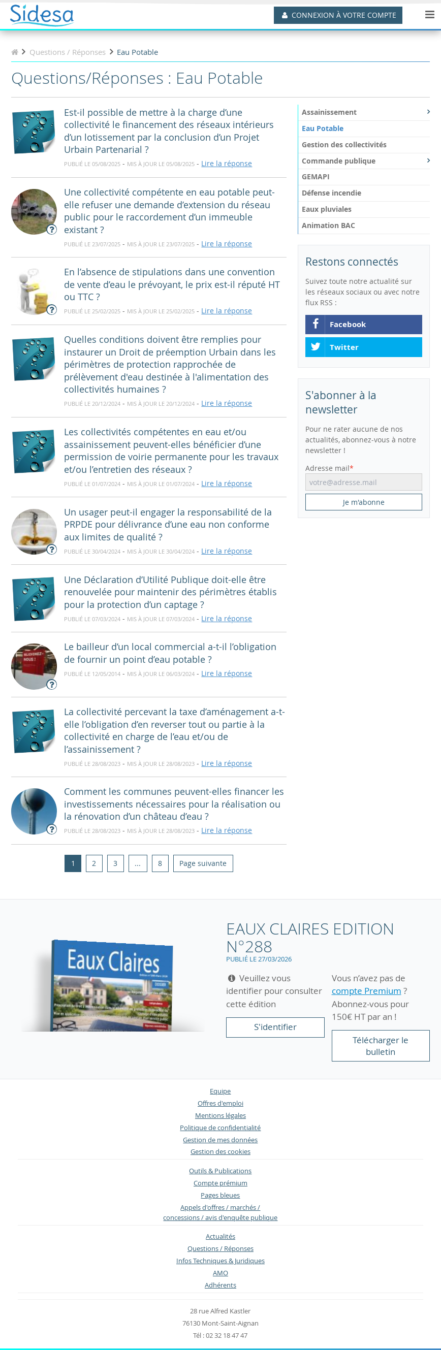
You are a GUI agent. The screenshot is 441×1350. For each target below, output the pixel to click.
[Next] (203, 863)
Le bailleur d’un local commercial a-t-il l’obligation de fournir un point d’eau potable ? (170, 653)
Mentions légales (220, 1115)
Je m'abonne (364, 502)
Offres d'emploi (220, 1103)
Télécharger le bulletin (380, 1046)
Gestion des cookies (220, 1151)
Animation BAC (328, 225)
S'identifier (275, 1027)
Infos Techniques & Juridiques (220, 1261)
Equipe (220, 1091)
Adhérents (220, 1285)
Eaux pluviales (327, 209)
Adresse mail (327, 468)
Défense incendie (331, 193)
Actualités (220, 1236)
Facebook (338, 324)
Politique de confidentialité (220, 1127)
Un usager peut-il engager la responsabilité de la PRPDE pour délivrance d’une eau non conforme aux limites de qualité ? (168, 524)
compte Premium (366, 991)
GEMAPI (316, 176)
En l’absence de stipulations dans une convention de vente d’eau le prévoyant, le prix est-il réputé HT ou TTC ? (172, 284)
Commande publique (366, 161)
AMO (220, 1273)
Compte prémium (220, 1183)
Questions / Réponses (220, 1248)
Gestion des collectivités (344, 144)
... (138, 863)
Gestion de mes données (220, 1140)
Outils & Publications (220, 1171)
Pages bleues (220, 1195)
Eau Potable (322, 128)
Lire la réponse (226, 163)
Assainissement (366, 112)
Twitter (334, 347)
